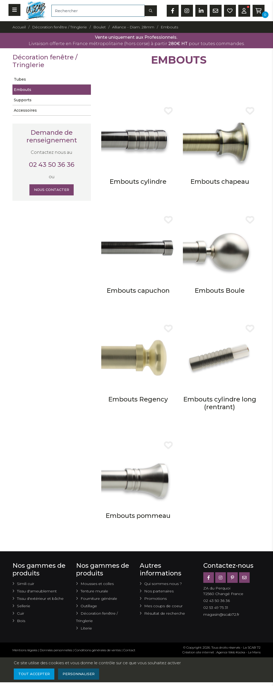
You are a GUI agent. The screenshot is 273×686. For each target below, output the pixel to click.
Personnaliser (82, 674)
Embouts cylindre (137, 181)
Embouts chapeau (219, 181)
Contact (129, 650)
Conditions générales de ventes (97, 650)
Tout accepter (35, 674)
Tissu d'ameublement (37, 591)
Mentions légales (24, 650)
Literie (86, 628)
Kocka (240, 652)
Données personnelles (56, 650)
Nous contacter (52, 190)
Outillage (89, 606)
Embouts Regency (138, 399)
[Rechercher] (97, 11)
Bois (21, 620)
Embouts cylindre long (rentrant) (219, 403)
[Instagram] (220, 577)
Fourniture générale (99, 598)
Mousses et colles (97, 583)
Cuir (20, 613)
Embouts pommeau (137, 515)
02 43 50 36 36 (51, 164)
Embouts (22, 89)
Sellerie (23, 606)
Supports (23, 100)
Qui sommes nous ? (163, 583)
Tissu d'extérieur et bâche (40, 598)
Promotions (155, 598)
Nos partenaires (159, 591)
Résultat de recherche (164, 613)
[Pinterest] (232, 577)
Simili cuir (25, 583)
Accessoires (25, 110)
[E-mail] (244, 577)
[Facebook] (208, 577)
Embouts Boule (220, 290)
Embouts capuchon (138, 290)
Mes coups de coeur (163, 606)
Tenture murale (94, 591)
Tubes (20, 79)
